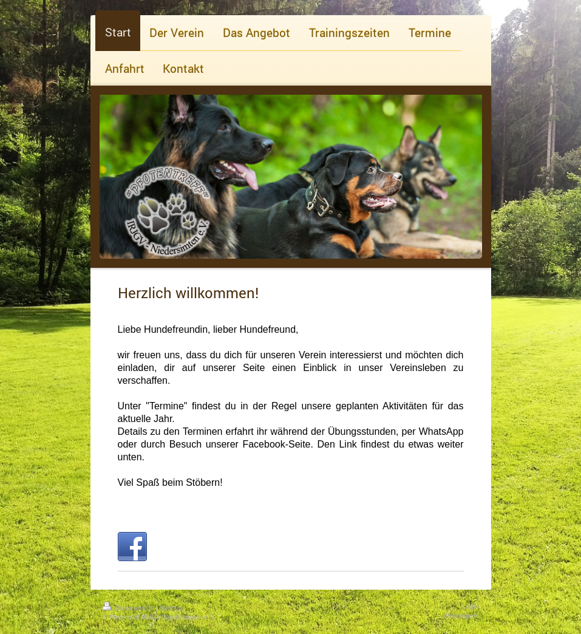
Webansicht (461, 615)
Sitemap (172, 608)
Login (471, 606)
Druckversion (129, 608)
